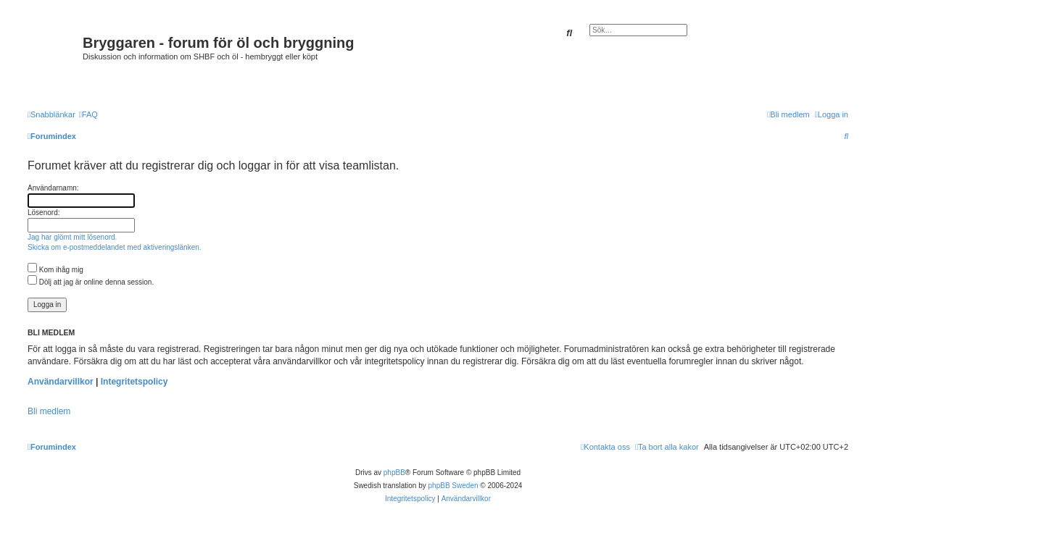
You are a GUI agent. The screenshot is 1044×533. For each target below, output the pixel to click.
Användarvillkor (61, 382)
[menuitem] (88, 114)
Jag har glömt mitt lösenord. (72, 237)
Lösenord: (43, 213)
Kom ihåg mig (55, 270)
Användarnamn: (53, 188)
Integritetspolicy (134, 382)
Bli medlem (49, 411)
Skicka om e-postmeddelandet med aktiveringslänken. (115, 247)
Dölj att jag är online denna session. (91, 282)
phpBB (394, 473)
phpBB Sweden (453, 486)
